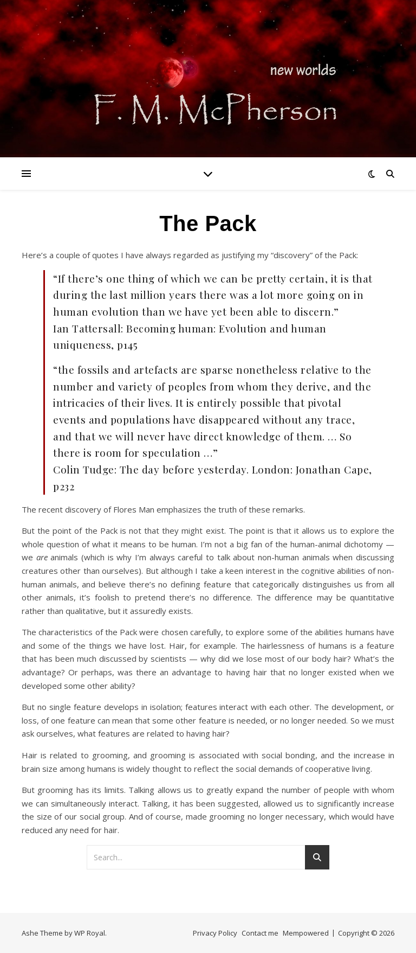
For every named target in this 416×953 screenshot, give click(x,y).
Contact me (260, 933)
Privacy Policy (215, 933)
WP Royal (89, 933)
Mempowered (306, 933)
